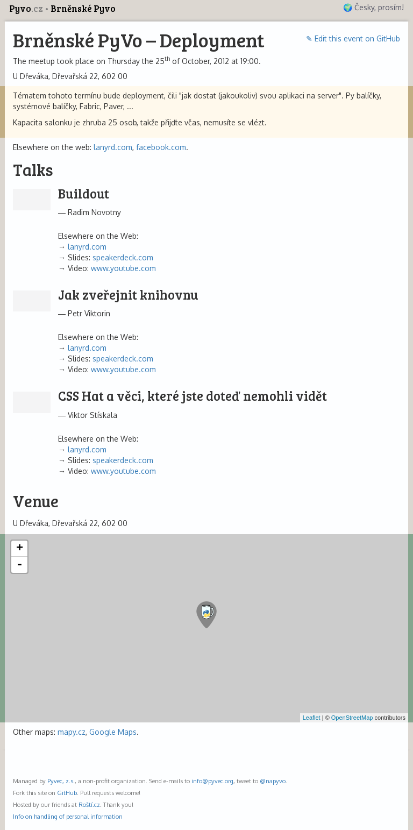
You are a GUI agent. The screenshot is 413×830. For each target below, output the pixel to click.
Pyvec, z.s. (61, 781)
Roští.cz (89, 804)
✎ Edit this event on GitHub (353, 38)
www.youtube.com (123, 268)
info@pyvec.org (212, 781)
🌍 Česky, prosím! (373, 7)
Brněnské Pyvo (83, 8)
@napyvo (273, 781)
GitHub (67, 793)
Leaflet (312, 717)
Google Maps (113, 731)
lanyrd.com (113, 147)
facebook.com (161, 147)
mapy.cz (72, 731)
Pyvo (27, 8)
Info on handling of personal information (68, 816)
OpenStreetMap (352, 717)
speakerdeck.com (122, 257)
